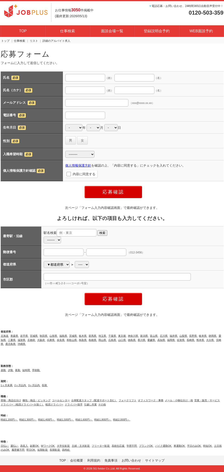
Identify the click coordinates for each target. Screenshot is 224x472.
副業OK (34, 445)
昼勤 (3, 370)
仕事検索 (67, 31)
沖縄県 (22, 344)
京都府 (31, 340)
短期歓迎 (42, 449)
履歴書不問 (18, 449)
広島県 (112, 340)
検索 (102, 233)
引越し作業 (90, 404)
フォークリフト (127, 400)
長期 (45, 385)
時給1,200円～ (9, 419)
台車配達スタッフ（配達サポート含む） (94, 400)
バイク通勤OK (163, 445)
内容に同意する (84, 174)
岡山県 (102, 340)
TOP (23, 31)
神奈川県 (133, 335)
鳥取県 (83, 340)
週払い (14, 445)
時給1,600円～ (84, 419)
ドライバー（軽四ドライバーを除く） (22, 404)
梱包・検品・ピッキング (37, 400)
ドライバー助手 (74, 404)
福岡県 (171, 340)
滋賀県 (22, 340)
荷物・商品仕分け (11, 400)
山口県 (122, 340)
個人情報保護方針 (78, 165)
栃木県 (83, 335)
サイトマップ (155, 460)
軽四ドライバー (54, 404)
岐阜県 (203, 335)
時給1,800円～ (103, 419)
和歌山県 (72, 340)
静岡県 (213, 335)
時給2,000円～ (121, 419)
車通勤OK (180, 445)
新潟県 (144, 335)
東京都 (122, 335)
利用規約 (93, 460)
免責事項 (110, 460)
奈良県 (61, 340)
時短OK (208, 445)
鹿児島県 (10, 344)
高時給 (66, 449)
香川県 (142, 340)
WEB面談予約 (201, 31)
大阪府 (41, 340)
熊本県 (200, 340)
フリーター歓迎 (101, 445)
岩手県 (24, 335)
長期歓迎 (55, 449)
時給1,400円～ (46, 419)
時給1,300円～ (28, 419)
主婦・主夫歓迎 (81, 445)
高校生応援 (118, 445)
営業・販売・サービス (207, 400)
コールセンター (61, 400)
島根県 (93, 340)
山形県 (53, 335)
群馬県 (93, 335)
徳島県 (132, 340)
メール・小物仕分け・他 (179, 400)
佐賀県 (181, 340)
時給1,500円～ (65, 419)
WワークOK (48, 445)
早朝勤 (36, 370)
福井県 (174, 335)
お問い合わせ (131, 460)
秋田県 (44, 335)
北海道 (5, 335)
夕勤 (11, 370)
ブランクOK (146, 445)
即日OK (31, 449)
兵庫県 (51, 340)
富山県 (154, 335)
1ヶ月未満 (7, 385)
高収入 (24, 445)
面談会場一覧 (112, 31)
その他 (102, 404)
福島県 (63, 335)
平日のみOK (194, 445)
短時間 (26, 370)
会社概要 (76, 460)
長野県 (193, 335)
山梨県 (183, 335)
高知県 (161, 340)
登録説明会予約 (157, 31)
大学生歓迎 (63, 445)
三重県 (12, 340)
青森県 (14, 335)
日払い (5, 445)
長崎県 (191, 340)
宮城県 (34, 335)
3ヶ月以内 (34, 385)
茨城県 (73, 335)
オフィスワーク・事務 (150, 400)
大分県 (210, 340)
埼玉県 (102, 335)
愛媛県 (151, 340)
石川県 (164, 335)
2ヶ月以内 (20, 385)
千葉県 (112, 335)
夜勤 (18, 370)
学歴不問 (132, 445)
